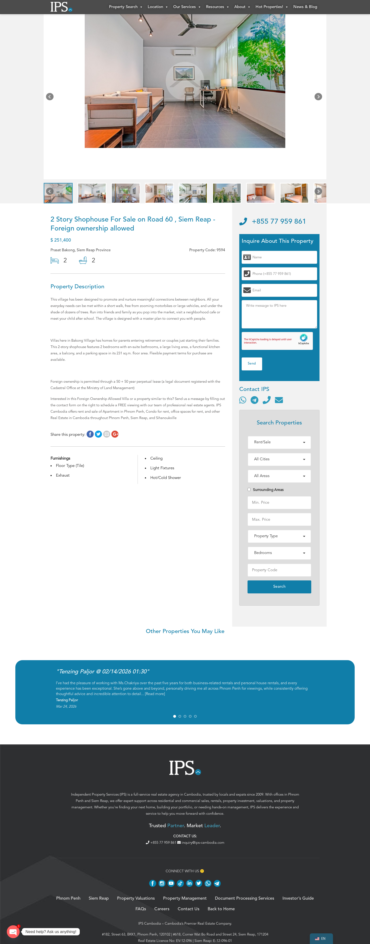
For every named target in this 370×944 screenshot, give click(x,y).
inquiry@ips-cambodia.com (200, 842)
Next (319, 97)
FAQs (140, 909)
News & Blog (305, 7)
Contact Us (188, 909)
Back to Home (221, 909)
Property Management (185, 898)
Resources (218, 7)
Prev (50, 97)
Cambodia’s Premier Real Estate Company (198, 923)
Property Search (126, 7)
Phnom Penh (68, 898)
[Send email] (279, 400)
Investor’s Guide (298, 898)
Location (158, 7)
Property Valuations (136, 898)
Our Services (187, 7)
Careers (161, 909)
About (242, 7)
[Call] (267, 400)
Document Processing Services (244, 898)
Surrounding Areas (266, 490)
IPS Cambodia (149, 923)
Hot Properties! (272, 7)
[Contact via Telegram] (254, 400)
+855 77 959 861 (272, 221)
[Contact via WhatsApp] (242, 400)
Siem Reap (99, 801)
